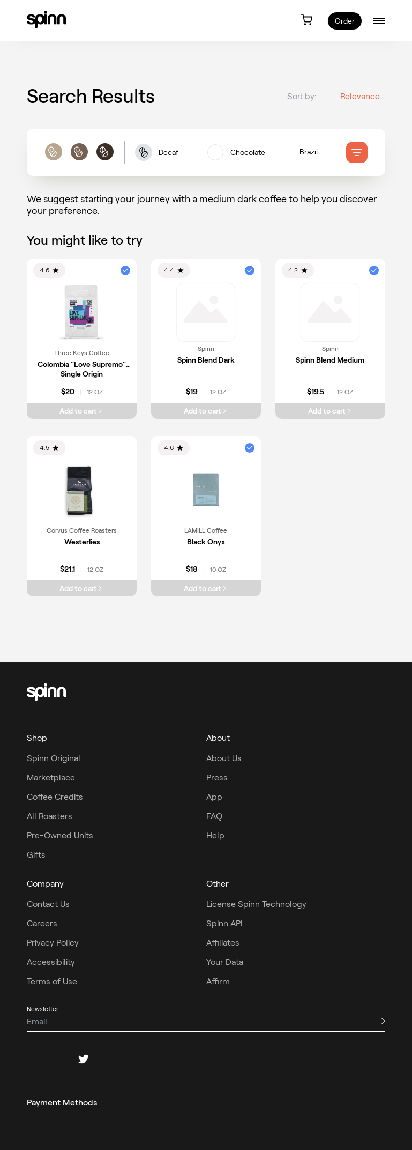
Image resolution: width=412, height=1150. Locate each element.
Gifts (36, 854)
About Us (224, 758)
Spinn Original (53, 758)
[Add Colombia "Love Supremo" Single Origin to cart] (82, 411)
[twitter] (83, 1058)
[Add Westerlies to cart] (82, 588)
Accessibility (51, 962)
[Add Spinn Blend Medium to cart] (330, 411)
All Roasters (49, 816)
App (214, 796)
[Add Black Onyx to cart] (206, 588)
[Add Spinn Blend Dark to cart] (206, 411)
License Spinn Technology (256, 904)
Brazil (308, 152)
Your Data (224, 962)
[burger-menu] (379, 20)
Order (345, 21)
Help (215, 835)
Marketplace (51, 777)
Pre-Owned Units (60, 835)
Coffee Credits (55, 796)
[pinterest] (109, 1058)
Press (217, 777)
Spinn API (224, 923)
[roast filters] (79, 153)
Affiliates (222, 942)
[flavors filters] (242, 153)
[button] (160, 153)
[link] (46, 19)
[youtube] (135, 1058)
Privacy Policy (53, 942)
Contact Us (48, 904)
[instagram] (58, 1058)
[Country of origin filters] (322, 153)
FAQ (214, 816)
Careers (42, 923)
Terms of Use (52, 981)
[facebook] (32, 1058)
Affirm (218, 981)
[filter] (357, 153)
